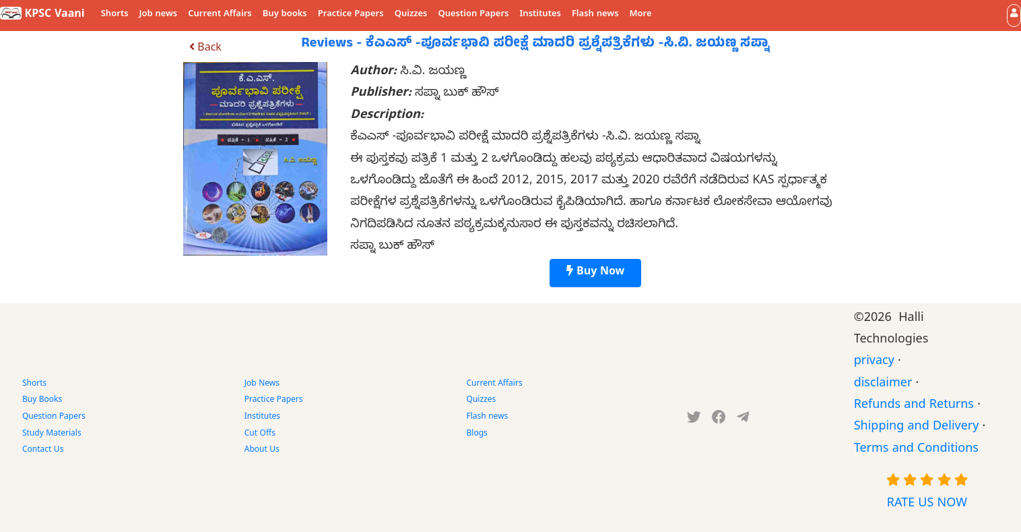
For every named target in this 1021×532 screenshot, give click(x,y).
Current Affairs (220, 15)
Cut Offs (259, 434)
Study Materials (51, 434)
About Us (261, 450)
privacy (874, 362)
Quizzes (411, 15)
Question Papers (473, 15)
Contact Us (42, 450)
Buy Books (42, 400)
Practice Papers (351, 15)
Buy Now (595, 272)
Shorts (115, 15)
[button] (1014, 15)
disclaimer (883, 384)
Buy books (285, 15)
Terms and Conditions (916, 450)
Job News (261, 384)
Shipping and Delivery (916, 427)
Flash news (595, 15)
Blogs (477, 434)
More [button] (641, 15)
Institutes (540, 15)
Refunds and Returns (914, 406)
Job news (158, 15)
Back (205, 49)
